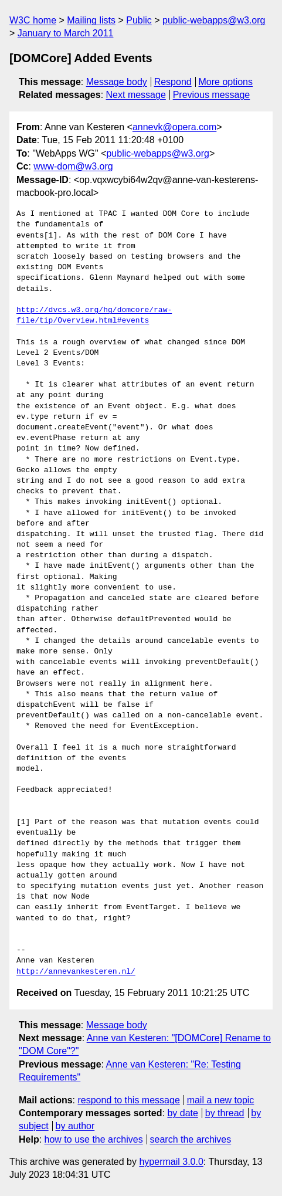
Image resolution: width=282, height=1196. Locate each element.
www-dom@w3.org (73, 166)
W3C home (32, 20)
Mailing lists (91, 20)
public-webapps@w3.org (213, 20)
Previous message (211, 95)
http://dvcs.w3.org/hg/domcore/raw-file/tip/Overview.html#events (94, 315)
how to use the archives (94, 1139)
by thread (224, 1113)
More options (226, 82)
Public (139, 20)
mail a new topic (220, 1100)
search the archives (191, 1139)
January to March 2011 (66, 33)
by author (75, 1126)
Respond (173, 82)
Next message (136, 95)
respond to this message (128, 1100)
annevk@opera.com (174, 127)
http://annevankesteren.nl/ (75, 972)
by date (182, 1113)
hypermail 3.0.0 (171, 1162)
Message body (116, 82)
